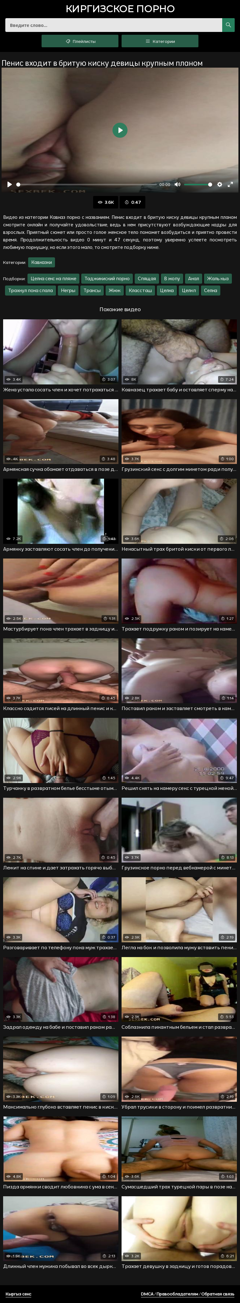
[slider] (86, 185)
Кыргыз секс (18, 1294)
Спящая (147, 278)
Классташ (140, 290)
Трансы (92, 290)
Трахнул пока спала (30, 290)
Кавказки (41, 262)
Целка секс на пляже (53, 278)
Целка (167, 290)
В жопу (172, 278)
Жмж (115, 290)
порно (120, 9)
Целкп (189, 290)
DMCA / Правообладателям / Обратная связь (187, 1294)
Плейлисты (80, 41)
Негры (68, 290)
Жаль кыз (218, 278)
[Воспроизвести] (10, 184)
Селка (210, 290)
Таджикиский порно (107, 278)
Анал (193, 278)
